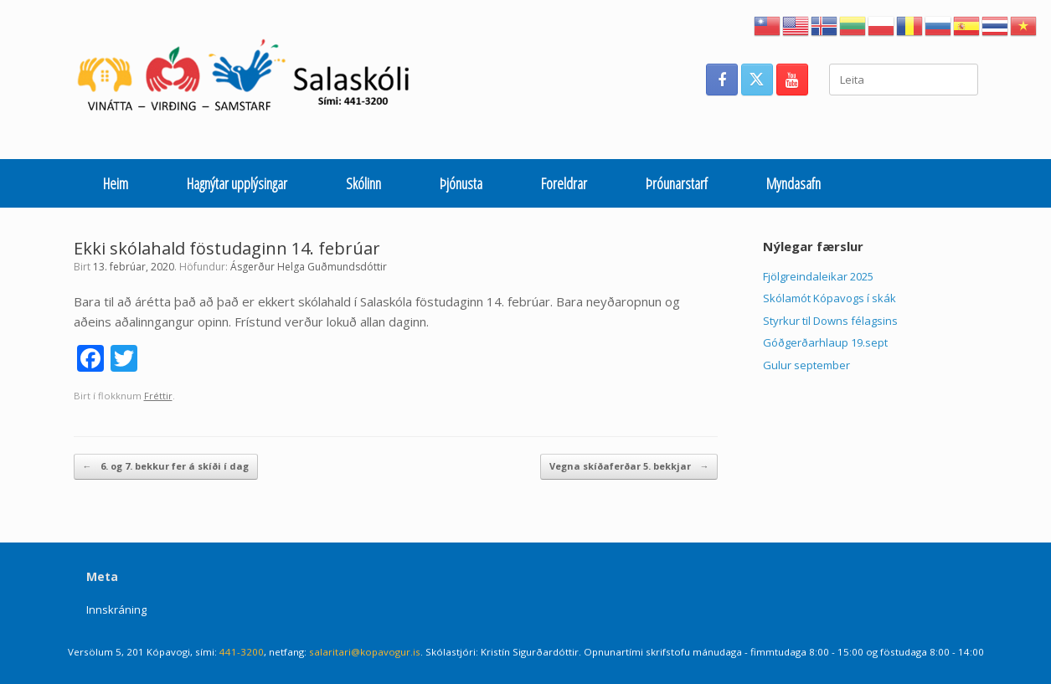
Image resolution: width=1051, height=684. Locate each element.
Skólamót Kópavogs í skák (829, 298)
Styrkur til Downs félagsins (830, 320)
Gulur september (806, 365)
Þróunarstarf (677, 183)
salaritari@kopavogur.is (364, 651)
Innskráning (116, 609)
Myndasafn (793, 183)
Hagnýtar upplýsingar (237, 183)
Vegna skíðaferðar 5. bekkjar (628, 467)
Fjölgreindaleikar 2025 (818, 276)
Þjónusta (461, 183)
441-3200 (241, 651)
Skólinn (363, 183)
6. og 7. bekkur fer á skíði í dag (166, 467)
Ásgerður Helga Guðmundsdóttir (308, 267)
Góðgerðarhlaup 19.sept (825, 342)
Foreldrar (564, 183)
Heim (115, 183)
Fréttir (158, 395)
